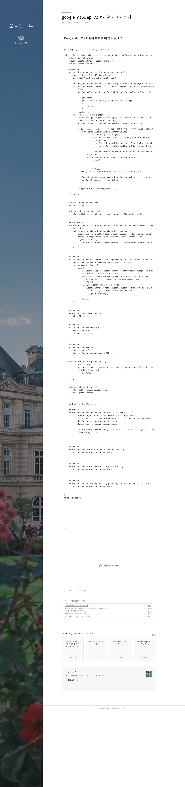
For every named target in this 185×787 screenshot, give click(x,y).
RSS (26, 782)
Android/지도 (72, 12)
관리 (35, 782)
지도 (77, 676)
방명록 (16, 782)
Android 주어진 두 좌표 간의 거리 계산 (81, 681)
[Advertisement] (114, 53)
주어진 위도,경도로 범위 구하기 (79, 686)
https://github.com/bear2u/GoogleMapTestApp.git (97, 125)
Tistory (126, 784)
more (159, 710)
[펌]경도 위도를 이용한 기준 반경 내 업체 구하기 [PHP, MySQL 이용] (90, 684)
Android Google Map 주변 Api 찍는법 (82, 692)
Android (72, 676)
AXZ (113, 784)
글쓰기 (7, 782)
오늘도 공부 (21, 26)
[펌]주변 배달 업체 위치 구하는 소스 (80, 689)
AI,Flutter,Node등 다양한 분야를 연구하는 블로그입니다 (90, 751)
